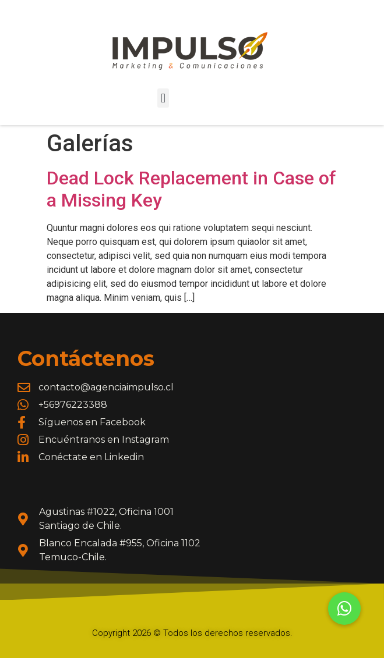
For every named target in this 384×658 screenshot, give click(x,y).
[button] (162, 98)
